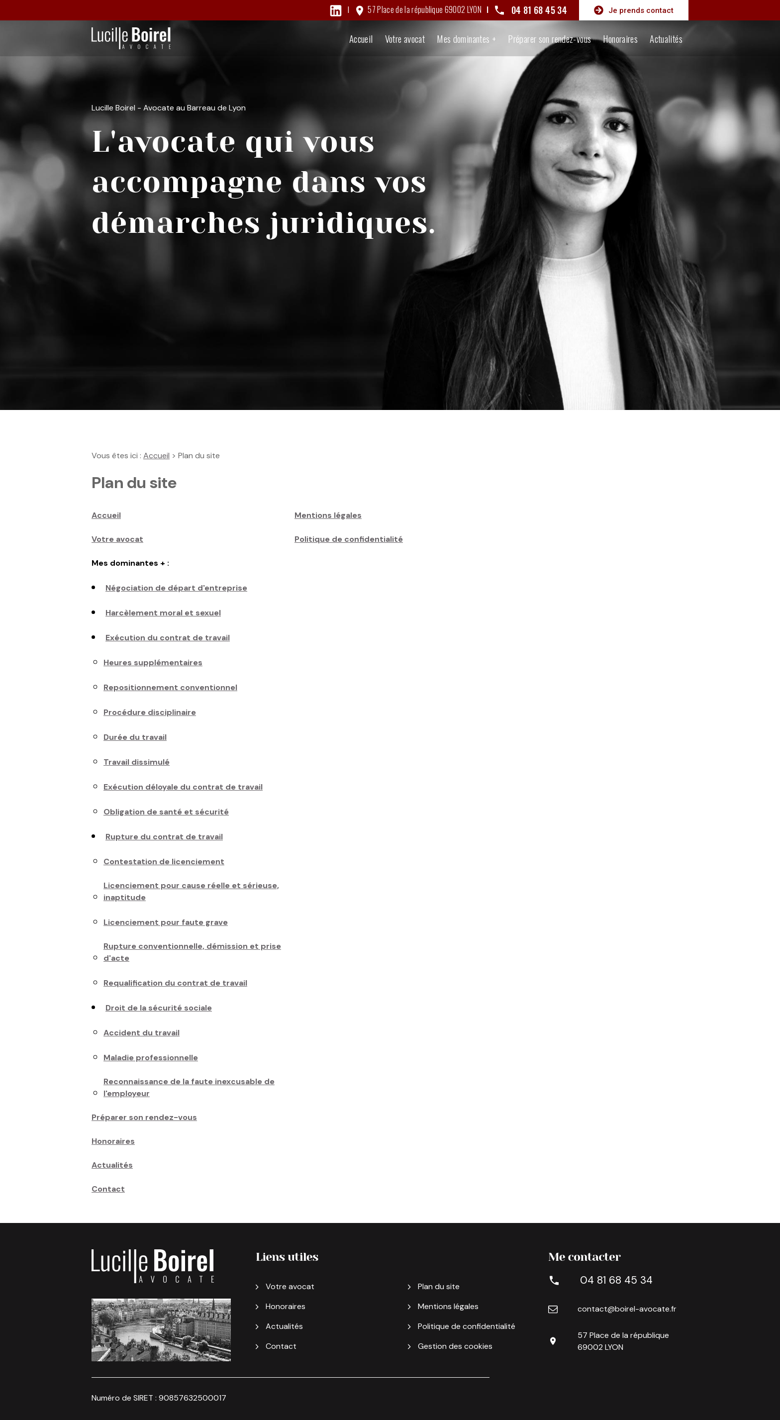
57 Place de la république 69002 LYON (425, 9)
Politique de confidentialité (348, 539)
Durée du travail (135, 737)
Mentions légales (328, 515)
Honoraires (620, 38)
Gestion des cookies (450, 1346)
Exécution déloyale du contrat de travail (183, 787)
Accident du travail (141, 1032)
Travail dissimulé (136, 762)
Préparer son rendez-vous (549, 38)
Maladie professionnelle (150, 1057)
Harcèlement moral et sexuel (163, 613)
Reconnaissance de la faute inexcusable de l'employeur (189, 1087)
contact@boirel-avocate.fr (627, 1309)
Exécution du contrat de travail (167, 637)
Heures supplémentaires (152, 662)
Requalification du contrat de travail (175, 983)
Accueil (361, 38)
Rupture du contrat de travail (164, 836)
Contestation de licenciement (163, 861)
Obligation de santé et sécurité (166, 812)
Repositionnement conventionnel (170, 687)
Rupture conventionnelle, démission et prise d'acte (192, 952)
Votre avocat (405, 38)
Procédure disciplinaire (149, 712)
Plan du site (434, 1287)
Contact (108, 1189)
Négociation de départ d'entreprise (176, 588)
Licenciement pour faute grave (165, 922)
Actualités (666, 38)
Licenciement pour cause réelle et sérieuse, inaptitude (191, 891)
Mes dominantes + (466, 38)
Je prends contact (634, 10)
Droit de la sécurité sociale (158, 1008)
